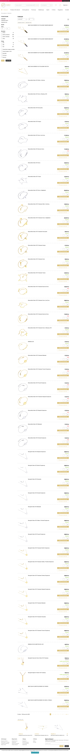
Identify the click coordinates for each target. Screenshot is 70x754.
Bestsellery (20, 719)
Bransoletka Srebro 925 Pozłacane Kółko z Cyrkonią (38, 204)
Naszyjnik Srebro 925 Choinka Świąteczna (36, 492)
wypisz (66, 746)
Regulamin (60, 9)
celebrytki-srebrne (21, 22)
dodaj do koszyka (63, 31)
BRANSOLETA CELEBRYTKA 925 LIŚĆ (36, 644)
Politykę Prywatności (36, 751)
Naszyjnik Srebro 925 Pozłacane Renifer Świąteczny (39, 548)
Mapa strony (3, 744)
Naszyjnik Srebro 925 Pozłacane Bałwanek (36, 603)
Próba (2, 41)
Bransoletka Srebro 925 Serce (34, 162)
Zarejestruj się (14, 741)
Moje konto (14, 739)
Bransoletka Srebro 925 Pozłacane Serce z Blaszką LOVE (40, 327)
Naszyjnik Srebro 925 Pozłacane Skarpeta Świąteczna (39, 589)
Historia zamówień (15, 743)
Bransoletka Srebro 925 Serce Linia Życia (36, 135)
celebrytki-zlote (28, 22)
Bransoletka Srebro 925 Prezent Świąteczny (37, 382)
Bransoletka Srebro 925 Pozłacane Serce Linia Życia (38, 300)
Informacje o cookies (5, 742)
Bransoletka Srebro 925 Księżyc (34, 121)
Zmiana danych (15, 744)
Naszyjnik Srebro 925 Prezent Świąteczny (36, 534)
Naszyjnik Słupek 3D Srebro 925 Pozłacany (37, 672)
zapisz (61, 746)
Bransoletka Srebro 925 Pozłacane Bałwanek (37, 355)
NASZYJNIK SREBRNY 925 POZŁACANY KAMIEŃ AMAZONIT (40, 25)
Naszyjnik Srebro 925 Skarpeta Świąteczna (37, 451)
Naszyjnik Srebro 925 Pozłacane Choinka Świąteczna (39, 575)
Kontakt (67, 9)
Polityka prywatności (5, 743)
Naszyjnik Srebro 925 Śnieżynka (34, 479)
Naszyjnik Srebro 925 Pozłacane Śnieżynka (37, 616)
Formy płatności (25, 743)
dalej (67, 714)
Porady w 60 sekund (15, 9)
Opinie (47, 9)
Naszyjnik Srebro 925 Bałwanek (34, 506)
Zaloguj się (14, 742)
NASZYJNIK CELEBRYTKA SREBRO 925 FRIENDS (38, 686)
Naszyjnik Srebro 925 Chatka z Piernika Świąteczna (38, 520)
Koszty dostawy (25, 742)
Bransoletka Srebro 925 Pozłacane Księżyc (37, 245)
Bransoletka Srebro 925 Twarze (34, 176)
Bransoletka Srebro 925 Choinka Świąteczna (37, 437)
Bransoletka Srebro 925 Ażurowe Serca (36, 149)
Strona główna (25, 9)
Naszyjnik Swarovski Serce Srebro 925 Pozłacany (38, 658)
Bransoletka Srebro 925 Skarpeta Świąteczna (37, 410)
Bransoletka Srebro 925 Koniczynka (35, 107)
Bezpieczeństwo (4, 741)
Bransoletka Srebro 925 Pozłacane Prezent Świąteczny (39, 369)
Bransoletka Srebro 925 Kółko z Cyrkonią (36, 80)
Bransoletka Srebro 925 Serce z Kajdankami (37, 190)
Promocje (33, 9)
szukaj (36, 5)
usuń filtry (8, 60)
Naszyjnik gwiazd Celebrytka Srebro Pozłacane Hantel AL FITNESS (42, 735)
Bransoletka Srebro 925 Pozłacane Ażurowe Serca (38, 286)
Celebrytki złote (4, 22)
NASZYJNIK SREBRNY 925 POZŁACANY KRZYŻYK (38, 66)
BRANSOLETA (31, 341)
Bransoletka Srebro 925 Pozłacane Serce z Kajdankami (39, 217)
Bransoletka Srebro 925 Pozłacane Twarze (36, 272)
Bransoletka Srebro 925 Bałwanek (35, 424)
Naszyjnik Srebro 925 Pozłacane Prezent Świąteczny (39, 630)
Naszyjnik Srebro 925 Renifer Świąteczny (36, 465)
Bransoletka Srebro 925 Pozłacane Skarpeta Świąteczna (39, 396)
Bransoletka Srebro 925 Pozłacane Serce (36, 259)
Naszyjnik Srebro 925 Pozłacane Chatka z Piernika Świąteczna (41, 561)
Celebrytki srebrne (4, 20)
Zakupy (24, 739)
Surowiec (3, 31)
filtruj (3, 60)
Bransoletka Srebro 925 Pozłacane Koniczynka (37, 231)
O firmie (53, 9)
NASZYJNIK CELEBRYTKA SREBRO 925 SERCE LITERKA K (40, 700)
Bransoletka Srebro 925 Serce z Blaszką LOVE (37, 94)
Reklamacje (41, 9)
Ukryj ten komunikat (35, 752)
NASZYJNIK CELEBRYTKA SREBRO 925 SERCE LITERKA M (58, 735)
